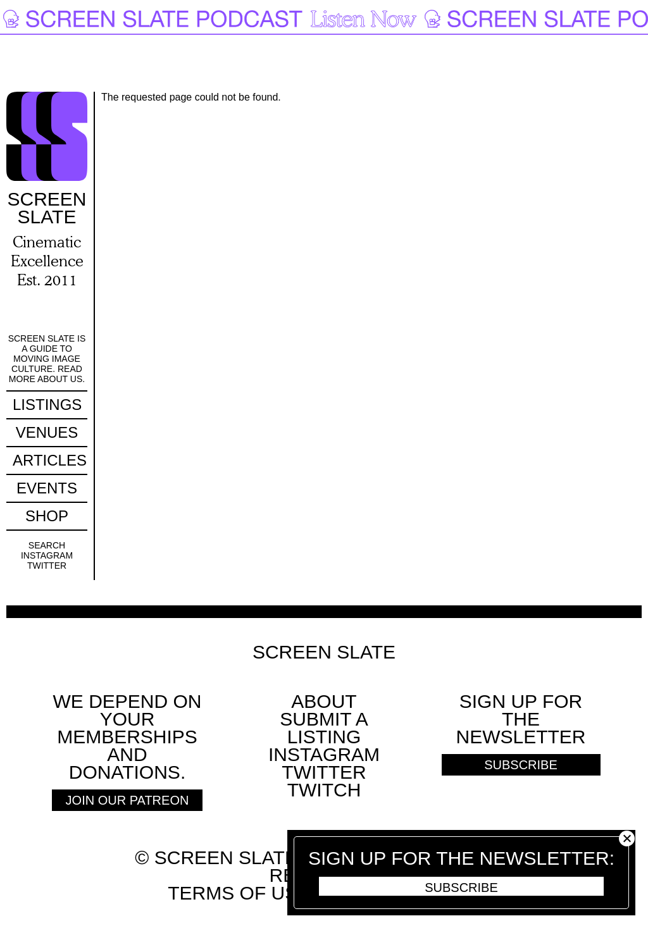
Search (46, 545)
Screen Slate (324, 652)
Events (46, 488)
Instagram (47, 555)
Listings (47, 404)
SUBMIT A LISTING (324, 727)
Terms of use (239, 892)
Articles (50, 460)
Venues (47, 432)
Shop (46, 515)
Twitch (324, 789)
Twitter (46, 565)
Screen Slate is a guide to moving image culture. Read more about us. (47, 358)
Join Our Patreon (127, 800)
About (323, 701)
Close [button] (627, 838)
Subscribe (461, 887)
